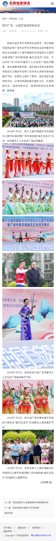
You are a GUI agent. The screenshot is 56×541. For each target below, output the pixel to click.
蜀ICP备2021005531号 (41, 535)
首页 (4, 19)
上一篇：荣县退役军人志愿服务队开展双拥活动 (26, 502)
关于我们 (7, 528)
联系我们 (36, 528)
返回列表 (8, 513)
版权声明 (7, 531)
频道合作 (22, 528)
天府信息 (13, 19)
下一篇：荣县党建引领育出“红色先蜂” (22, 508)
